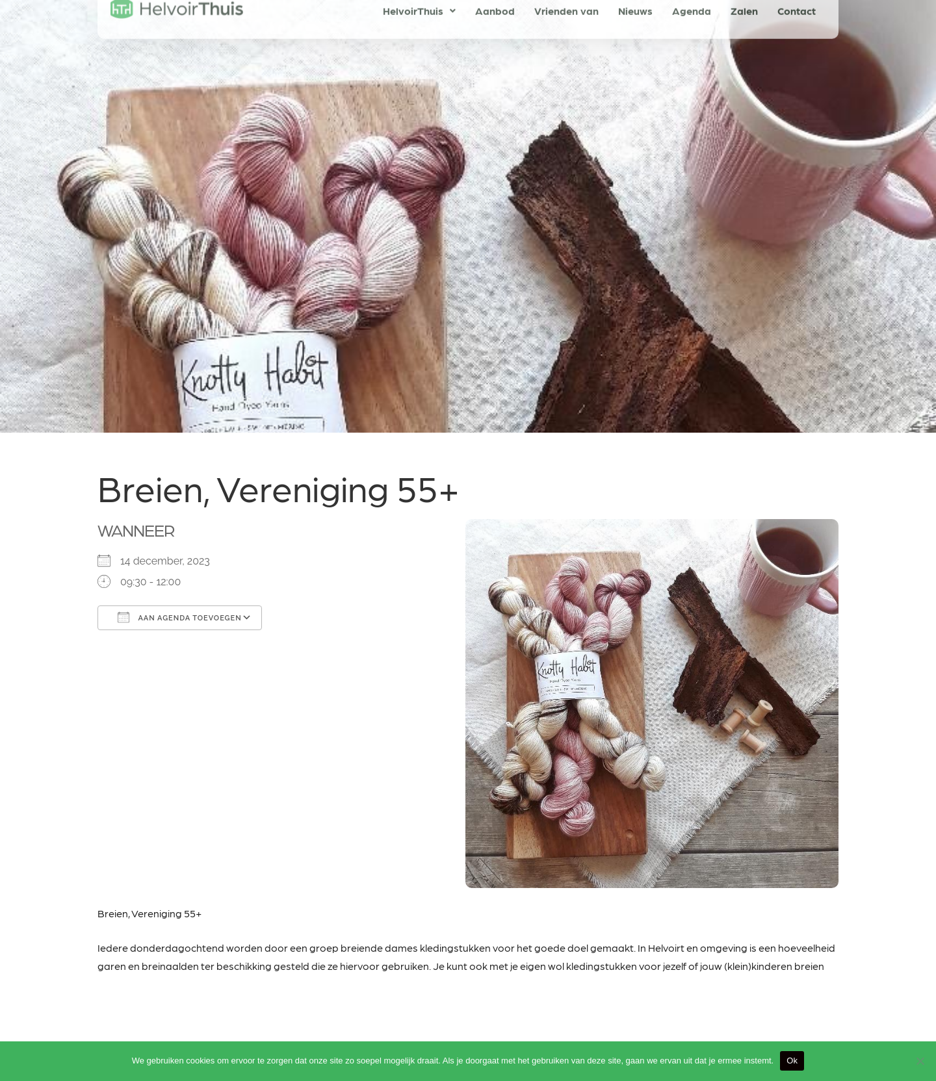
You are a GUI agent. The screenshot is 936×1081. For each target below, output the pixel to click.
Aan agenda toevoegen (180, 617)
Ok (792, 1060)
